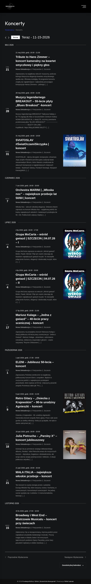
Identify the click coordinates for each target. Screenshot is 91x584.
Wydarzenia (9, 30)
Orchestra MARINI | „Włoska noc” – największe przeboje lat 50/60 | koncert (36, 194)
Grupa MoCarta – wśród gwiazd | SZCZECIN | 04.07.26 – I (35, 238)
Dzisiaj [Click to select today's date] (15, 37)
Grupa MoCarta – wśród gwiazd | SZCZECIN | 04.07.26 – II (35, 278)
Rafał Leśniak (69, 581)
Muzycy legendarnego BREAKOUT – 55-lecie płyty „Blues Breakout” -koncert (34, 101)
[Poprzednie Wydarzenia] (5, 38)
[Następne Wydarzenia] (8, 38)
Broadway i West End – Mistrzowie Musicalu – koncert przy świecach (36, 519)
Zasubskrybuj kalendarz (71, 565)
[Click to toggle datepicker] (37, 37)
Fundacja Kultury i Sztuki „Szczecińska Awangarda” (39, 581)
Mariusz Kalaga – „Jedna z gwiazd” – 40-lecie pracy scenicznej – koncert (33, 319)
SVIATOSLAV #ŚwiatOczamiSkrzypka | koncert (32, 144)
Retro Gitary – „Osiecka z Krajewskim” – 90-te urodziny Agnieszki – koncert (35, 402)
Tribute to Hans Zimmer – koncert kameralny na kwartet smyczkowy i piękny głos (36, 61)
